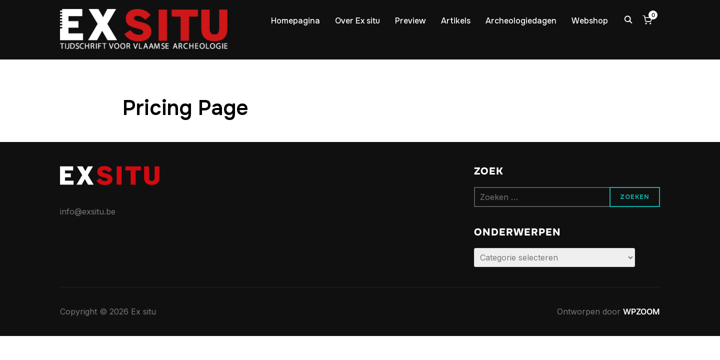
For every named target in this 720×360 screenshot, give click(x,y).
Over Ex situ (357, 21)
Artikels (455, 21)
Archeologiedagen (521, 21)
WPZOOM (641, 311)
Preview (410, 21)
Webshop (590, 21)
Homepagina (295, 21)
